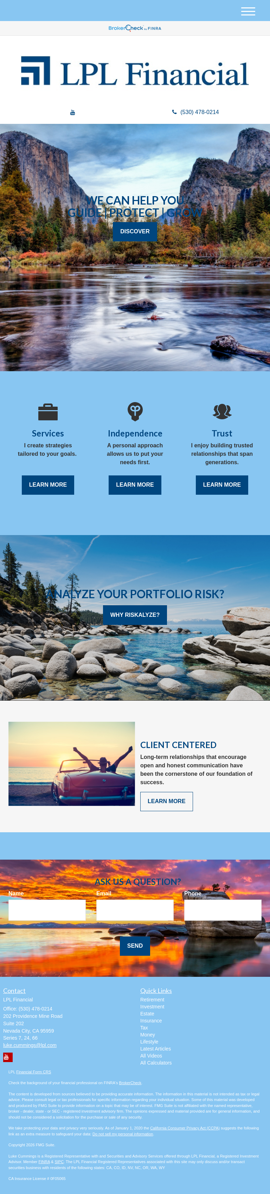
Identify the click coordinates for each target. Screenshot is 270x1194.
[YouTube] (72, 113)
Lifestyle (149, 1042)
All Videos (151, 1056)
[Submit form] (135, 946)
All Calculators (156, 1063)
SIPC (59, 1162)
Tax (144, 1027)
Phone (192, 893)
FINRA (44, 1162)
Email (103, 893)
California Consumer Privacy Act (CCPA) (185, 1128)
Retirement (152, 999)
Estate (147, 1013)
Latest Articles (155, 1049)
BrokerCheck (130, 1083)
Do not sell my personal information (122, 1134)
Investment (152, 1006)
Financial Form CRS (33, 1072)
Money (147, 1035)
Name (16, 893)
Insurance (151, 1020)
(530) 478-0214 (195, 112)
